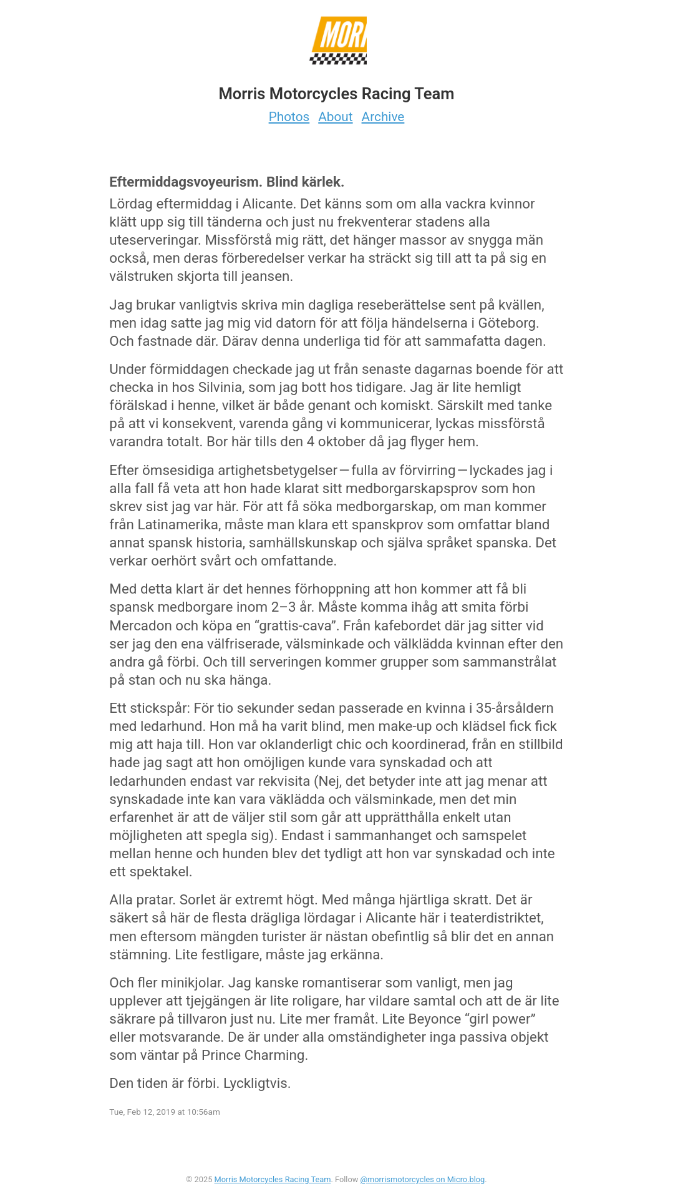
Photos (289, 116)
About (335, 116)
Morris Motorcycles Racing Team (273, 1179)
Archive (383, 116)
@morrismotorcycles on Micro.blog (423, 1179)
